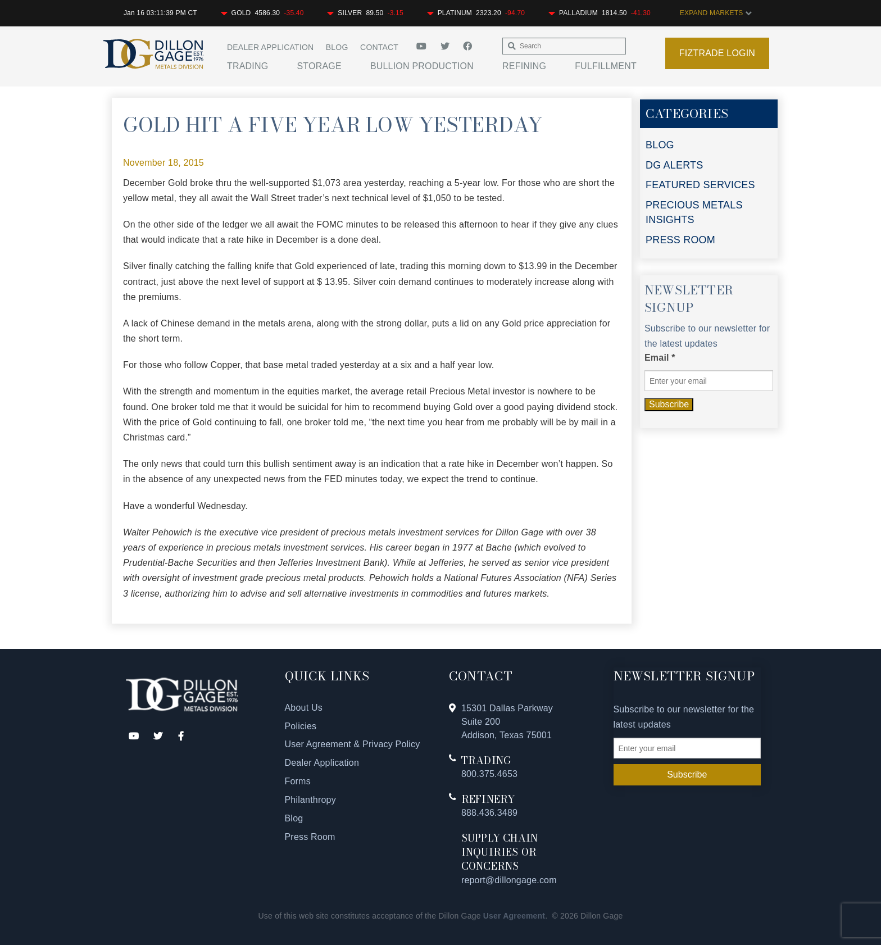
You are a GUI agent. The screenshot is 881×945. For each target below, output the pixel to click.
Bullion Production (422, 66)
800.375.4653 (489, 774)
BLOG (660, 145)
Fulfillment (606, 66)
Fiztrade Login (717, 53)
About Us (304, 707)
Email (659, 357)
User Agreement (514, 915)
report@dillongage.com (509, 880)
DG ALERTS (674, 165)
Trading (247, 66)
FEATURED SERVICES (700, 184)
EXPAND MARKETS (716, 13)
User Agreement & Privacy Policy (352, 744)
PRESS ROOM (680, 240)
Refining (524, 66)
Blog (337, 47)
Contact (379, 47)
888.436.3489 (489, 812)
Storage (319, 66)
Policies (301, 726)
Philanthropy (310, 800)
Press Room (310, 837)
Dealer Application (270, 47)
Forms (298, 781)
